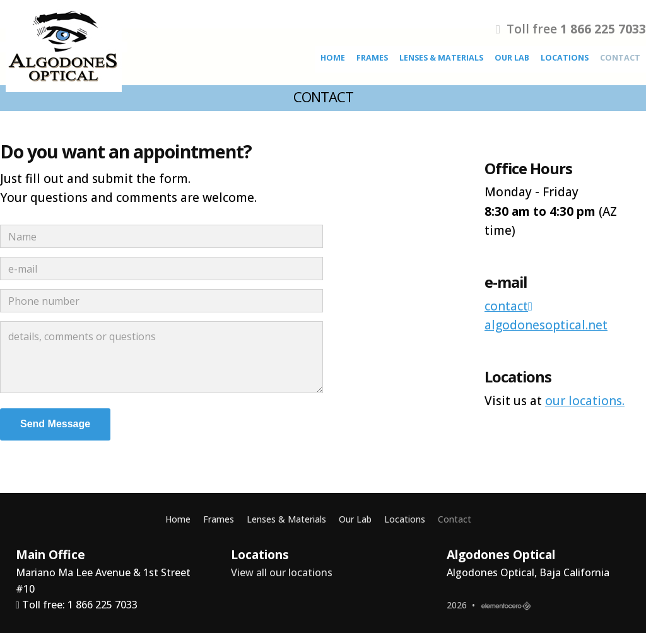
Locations (565, 57)
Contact (620, 57)
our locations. (585, 401)
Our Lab (512, 57)
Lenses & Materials (441, 57)
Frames (372, 57)
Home (332, 57)
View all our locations (281, 572)
